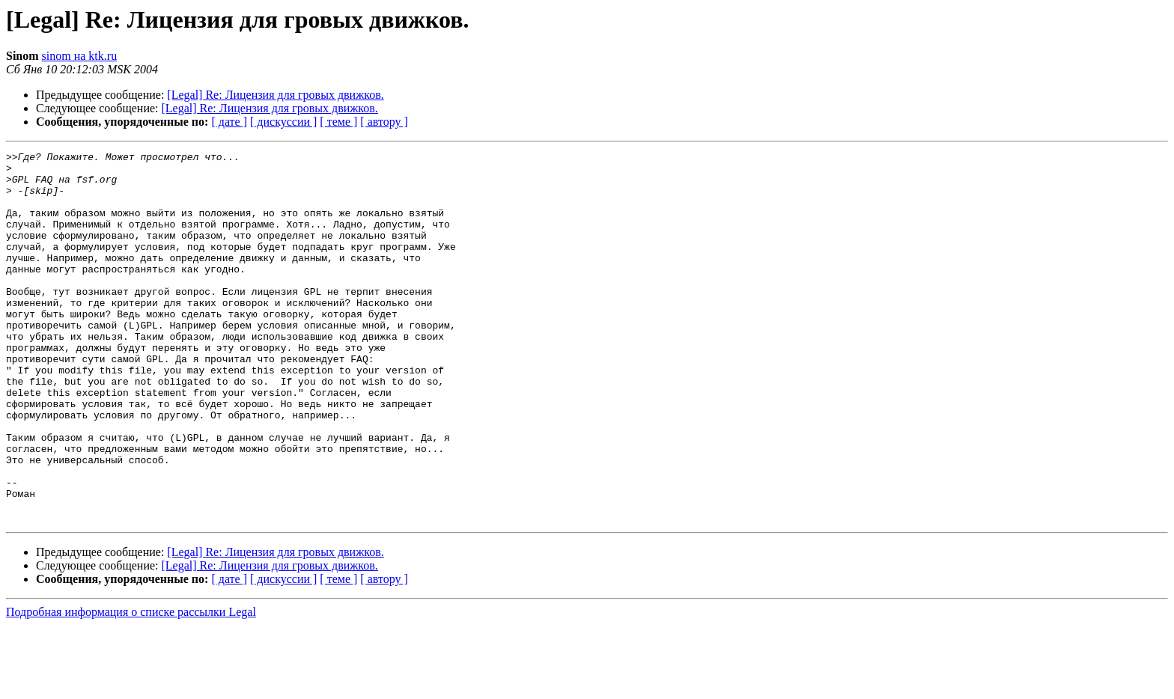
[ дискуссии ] (283, 121)
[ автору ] (383, 121)
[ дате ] (229, 121)
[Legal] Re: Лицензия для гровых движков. (275, 94)
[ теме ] (338, 121)
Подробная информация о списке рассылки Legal (131, 686)
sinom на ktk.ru (80, 55)
